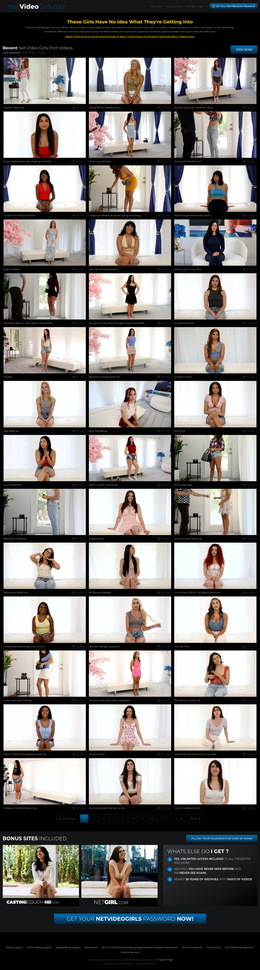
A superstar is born (184, 323)
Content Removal (130, 952)
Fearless (8, 377)
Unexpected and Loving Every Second (24, 646)
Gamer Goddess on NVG (187, 808)
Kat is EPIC (180, 431)
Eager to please (12, 269)
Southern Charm (183, 377)
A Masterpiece (96, 538)
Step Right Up (11, 431)
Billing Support (15, 947)
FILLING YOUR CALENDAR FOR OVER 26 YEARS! (221, 838)
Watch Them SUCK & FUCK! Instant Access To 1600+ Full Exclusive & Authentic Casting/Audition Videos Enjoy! (130, 36)
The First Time (181, 646)
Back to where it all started (103, 484)
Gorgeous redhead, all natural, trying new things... (115, 215)
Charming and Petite (100, 161)
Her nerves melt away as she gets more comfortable (117, 323)
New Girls (155, 6)
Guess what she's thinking (17, 700)
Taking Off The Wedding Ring (105, 107)
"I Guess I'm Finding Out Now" (20, 215)
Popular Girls (173, 6)
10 (181, 819)
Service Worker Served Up (188, 538)
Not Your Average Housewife (104, 646)
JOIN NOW (244, 50)
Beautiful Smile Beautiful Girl (104, 377)
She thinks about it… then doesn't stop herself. (28, 323)
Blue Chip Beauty (98, 431)
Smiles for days (97, 754)
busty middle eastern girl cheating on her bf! (27, 161)
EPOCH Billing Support (39, 947)
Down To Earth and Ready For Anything (25, 754)
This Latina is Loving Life (187, 700)
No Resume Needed (100, 592)
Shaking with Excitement (187, 161)
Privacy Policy (213, 947)
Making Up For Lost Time (187, 269)
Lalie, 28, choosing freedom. (104, 269)
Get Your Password (130, 918)
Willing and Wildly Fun (16, 592)
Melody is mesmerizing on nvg (20, 808)
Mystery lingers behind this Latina (192, 215)
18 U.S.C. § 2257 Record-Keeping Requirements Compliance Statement (140, 947)
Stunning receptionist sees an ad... (107, 808)
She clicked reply (183, 484)
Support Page (165, 959)
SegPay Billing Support (68, 947)
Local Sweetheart (13, 484)
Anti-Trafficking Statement (239, 947)
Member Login (194, 6)
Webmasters (91, 947)
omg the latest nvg (14, 107)
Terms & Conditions (192, 947)
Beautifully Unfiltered (15, 538)
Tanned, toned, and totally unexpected (109, 700)
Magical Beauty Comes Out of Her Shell (195, 754)
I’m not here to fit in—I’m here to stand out (197, 592)
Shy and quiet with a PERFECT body (193, 107)
